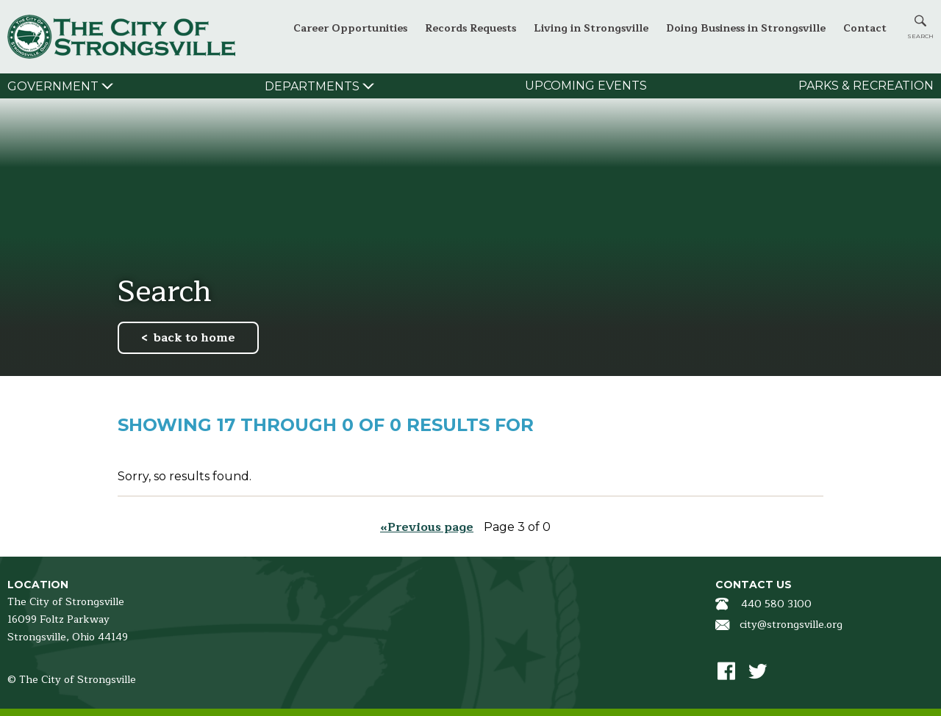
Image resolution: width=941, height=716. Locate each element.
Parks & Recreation (866, 86)
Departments (312, 86)
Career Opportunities (350, 28)
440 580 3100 (776, 604)
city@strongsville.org (791, 624)
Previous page (430, 527)
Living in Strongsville (591, 28)
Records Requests (470, 28)
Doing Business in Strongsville (746, 28)
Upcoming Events (586, 86)
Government (53, 86)
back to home (194, 337)
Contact (865, 28)
